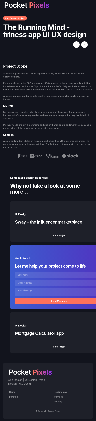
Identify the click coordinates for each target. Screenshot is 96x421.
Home (12, 392)
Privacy (58, 401)
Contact (58, 396)
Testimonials (60, 392)
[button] (90, 5)
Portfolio (13, 396)
